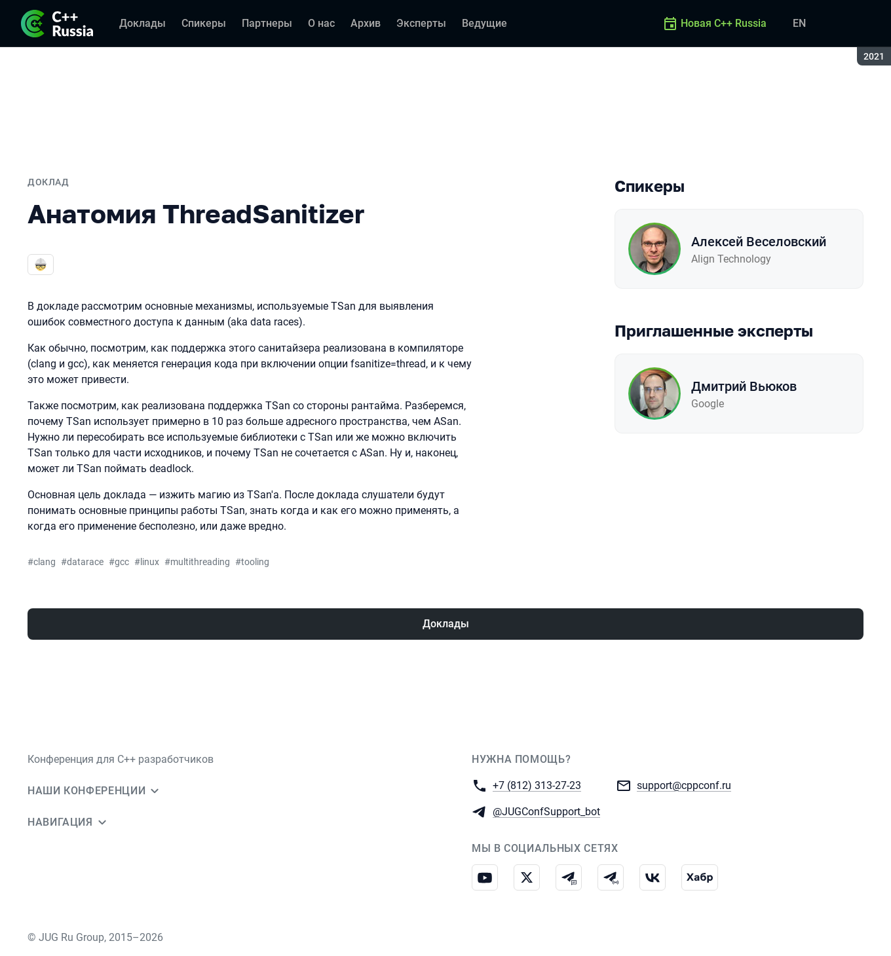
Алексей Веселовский (758, 241)
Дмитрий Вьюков (744, 386)
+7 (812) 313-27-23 (537, 785)
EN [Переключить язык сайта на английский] (799, 23)
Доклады (446, 623)
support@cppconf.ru (684, 785)
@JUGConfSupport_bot (546, 811)
